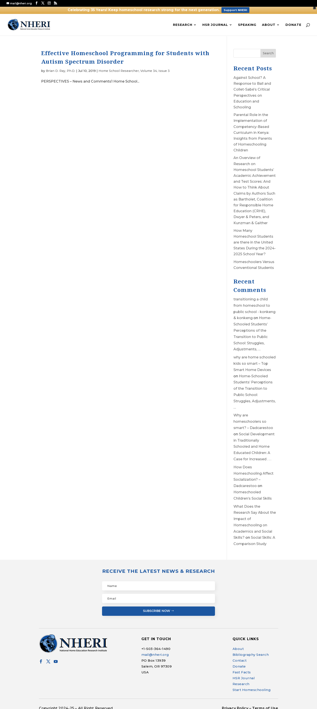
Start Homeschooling (252, 686)
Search (268, 50)
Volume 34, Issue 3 (155, 68)
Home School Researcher (119, 68)
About (268, 21)
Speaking (247, 21)
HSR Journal (215, 21)
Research (182, 21)
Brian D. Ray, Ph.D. (60, 68)
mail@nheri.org (155, 651)
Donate (293, 21)
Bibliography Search (251, 651)
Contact (240, 657)
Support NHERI (235, 10)
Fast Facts (242, 669)
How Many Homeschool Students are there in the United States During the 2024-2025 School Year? (254, 239)
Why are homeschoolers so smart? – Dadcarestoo (253, 418)
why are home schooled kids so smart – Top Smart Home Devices (254, 360)
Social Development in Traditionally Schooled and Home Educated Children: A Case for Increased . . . (254, 443)
